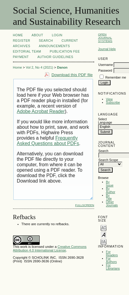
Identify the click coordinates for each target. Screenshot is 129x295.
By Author (110, 190)
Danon (62, 67)
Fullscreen (84, 205)
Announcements (54, 46)
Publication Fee (65, 51)
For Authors (111, 260)
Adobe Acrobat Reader (41, 111)
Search (46, 40)
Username (105, 64)
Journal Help (107, 49)
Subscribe (113, 102)
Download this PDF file (72, 75)
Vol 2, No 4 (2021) (39, 67)
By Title (109, 197)
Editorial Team (27, 51)
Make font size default (104, 234)
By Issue (110, 183)
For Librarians (113, 267)
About (37, 35)
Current (69, 40)
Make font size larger (104, 241)
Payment (21, 57)
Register (21, 40)
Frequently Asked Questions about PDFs (48, 140)
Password (105, 70)
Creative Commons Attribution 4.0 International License (50, 248)
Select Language (105, 121)
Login (57, 35)
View (109, 99)
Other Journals (112, 203)
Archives (21, 46)
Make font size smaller (104, 227)
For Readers (112, 253)
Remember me (115, 77)
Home (18, 35)
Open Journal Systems (105, 38)
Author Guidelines (55, 57)
